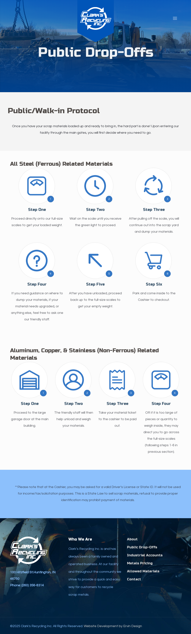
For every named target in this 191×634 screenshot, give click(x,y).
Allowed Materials (143, 571)
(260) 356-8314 (32, 585)
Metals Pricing (140, 563)
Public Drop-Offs (142, 547)
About (132, 539)
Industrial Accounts (145, 555)
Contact (134, 579)
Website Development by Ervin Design (113, 626)
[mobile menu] (175, 18)
